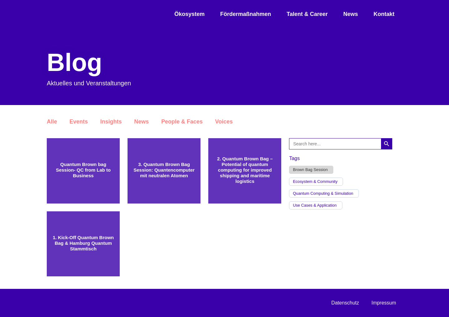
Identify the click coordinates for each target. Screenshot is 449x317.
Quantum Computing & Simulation (323, 193)
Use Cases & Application (314, 205)
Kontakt (384, 14)
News (350, 14)
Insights (111, 121)
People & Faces (182, 121)
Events (79, 121)
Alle (52, 121)
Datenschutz (345, 302)
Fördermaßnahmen (245, 14)
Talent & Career (307, 14)
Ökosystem (189, 14)
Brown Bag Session (310, 170)
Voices (224, 121)
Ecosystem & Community (315, 181)
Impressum (383, 302)
